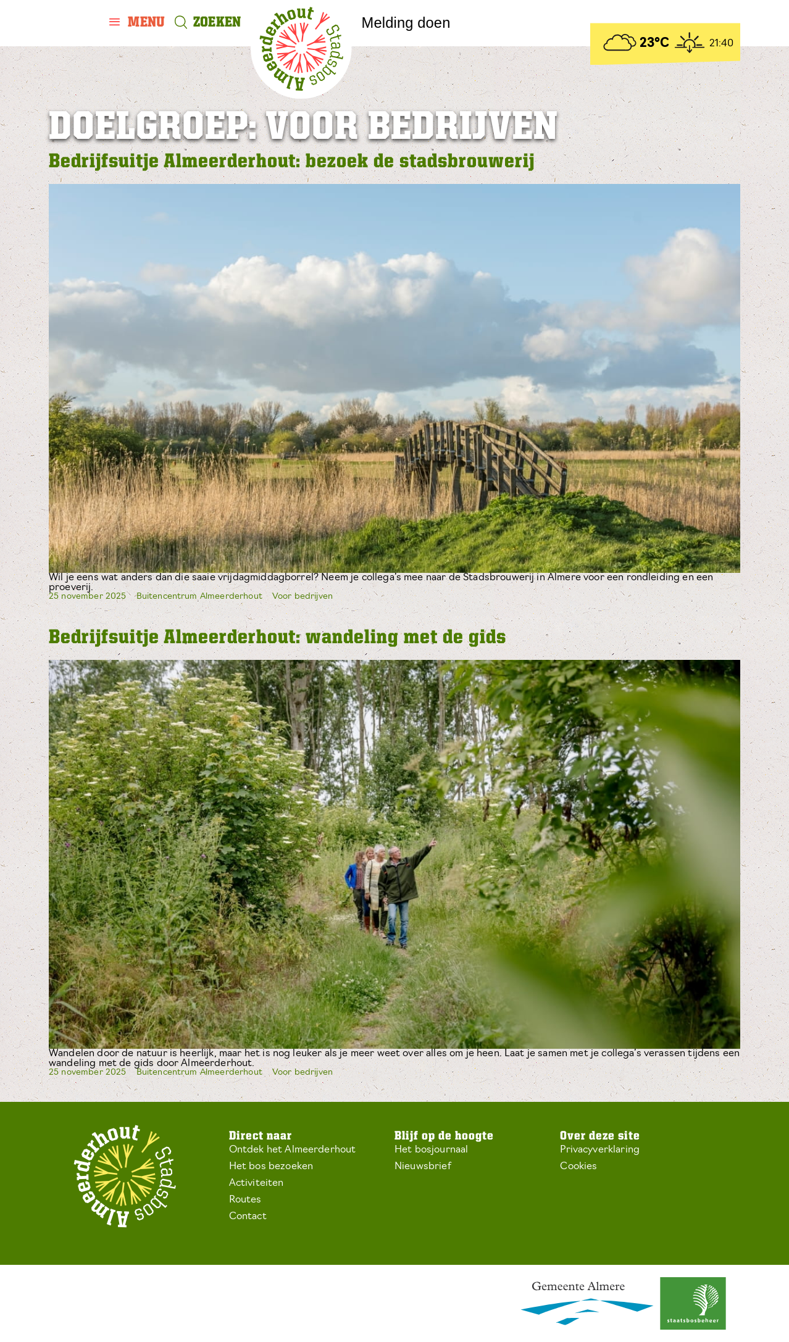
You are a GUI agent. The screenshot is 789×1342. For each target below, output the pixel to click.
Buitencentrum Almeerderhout (199, 596)
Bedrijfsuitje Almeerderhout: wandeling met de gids (277, 638)
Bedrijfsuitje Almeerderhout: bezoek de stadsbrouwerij (292, 162)
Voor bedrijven (302, 596)
